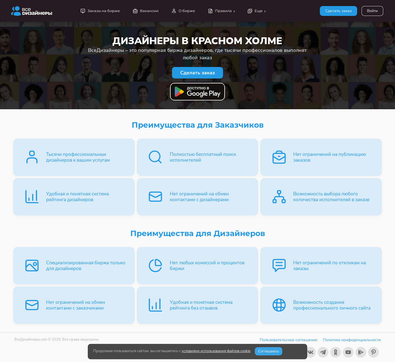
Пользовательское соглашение (288, 340)
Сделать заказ (338, 10)
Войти (372, 10)
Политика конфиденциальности (352, 340)
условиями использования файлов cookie (216, 351)
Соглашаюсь (268, 351)
